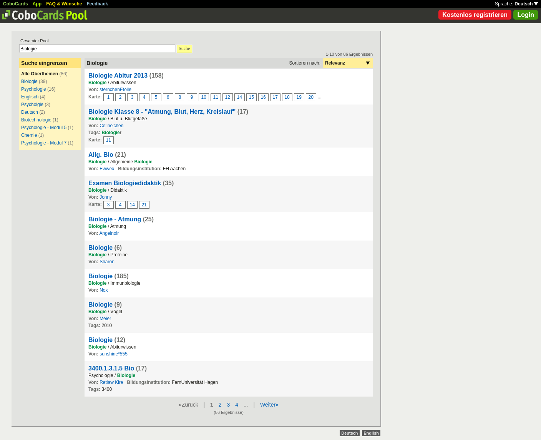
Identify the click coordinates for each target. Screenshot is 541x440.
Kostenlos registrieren (475, 15)
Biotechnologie (36, 120)
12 (227, 97)
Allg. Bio (100, 154)
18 (287, 97)
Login (525, 15)
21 (144, 205)
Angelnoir (109, 233)
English (371, 433)
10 (203, 97)
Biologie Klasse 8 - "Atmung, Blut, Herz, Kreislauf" (162, 111)
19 (299, 97)
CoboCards (15, 4)
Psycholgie (32, 104)
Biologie (29, 81)
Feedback (97, 4)
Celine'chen (111, 125)
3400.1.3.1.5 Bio (111, 368)
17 (275, 97)
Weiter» (269, 405)
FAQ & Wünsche (64, 4)
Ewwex (107, 168)
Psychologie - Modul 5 (43, 127)
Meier (105, 318)
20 (311, 97)
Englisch (29, 97)
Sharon (107, 261)
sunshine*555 (114, 354)
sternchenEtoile (115, 89)
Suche (184, 48)
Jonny (106, 197)
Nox (104, 290)
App (37, 4)
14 (239, 97)
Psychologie (33, 89)
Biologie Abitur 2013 (118, 75)
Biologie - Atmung (114, 219)
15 (251, 97)
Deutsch (526, 4)
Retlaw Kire (111, 382)
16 (263, 97)
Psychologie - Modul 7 (43, 143)
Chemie (29, 135)
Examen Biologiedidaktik (124, 183)
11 (215, 97)
